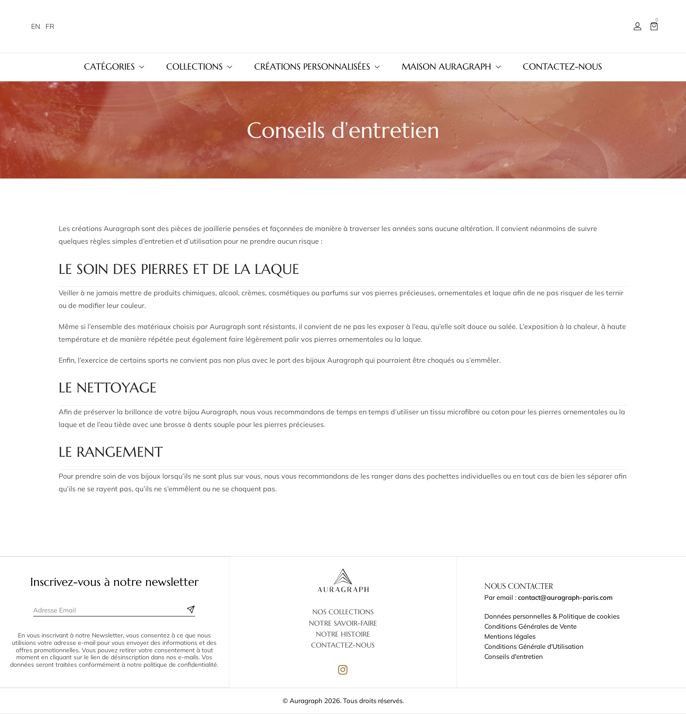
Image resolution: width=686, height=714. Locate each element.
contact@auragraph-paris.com (565, 597)
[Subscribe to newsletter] (190, 609)
